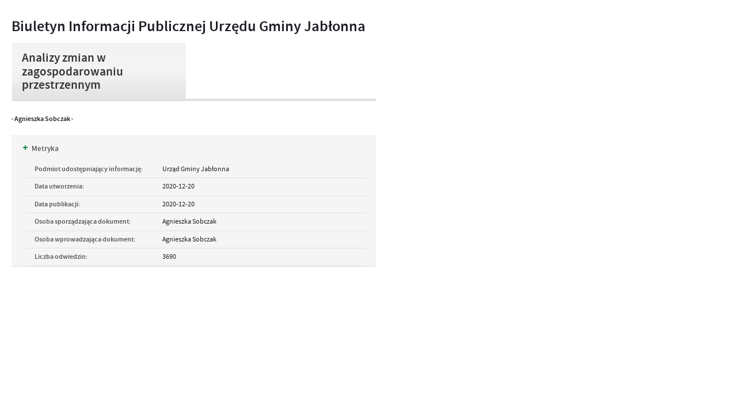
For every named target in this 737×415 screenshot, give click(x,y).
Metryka (41, 149)
